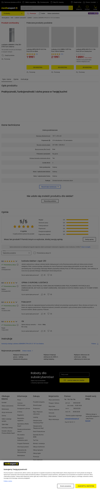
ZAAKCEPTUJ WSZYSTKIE (86, 486)
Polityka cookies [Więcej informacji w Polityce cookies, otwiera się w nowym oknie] (8, 481)
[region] (50, 475)
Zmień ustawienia (65, 486)
